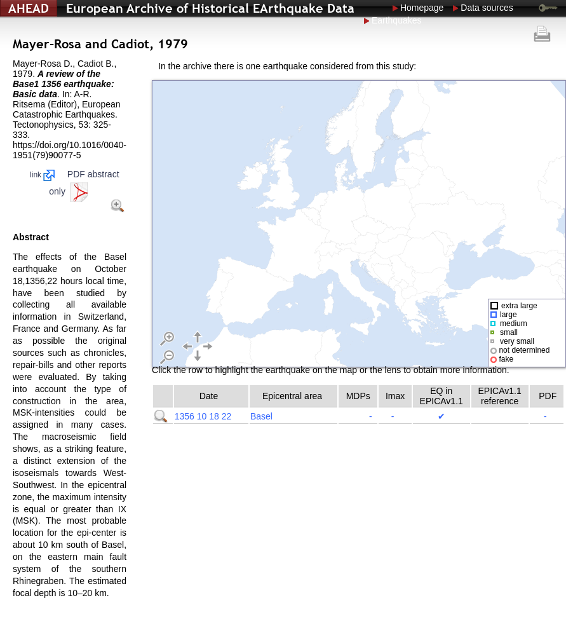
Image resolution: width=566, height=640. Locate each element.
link (42, 174)
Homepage (422, 8)
